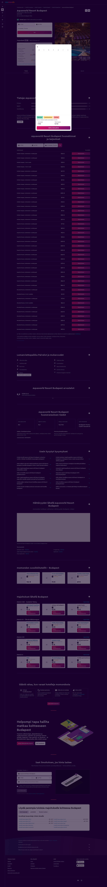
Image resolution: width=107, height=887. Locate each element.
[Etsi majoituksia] (2, 9)
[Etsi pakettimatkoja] (2, 15)
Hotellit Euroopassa (31, 7)
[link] (35, 613)
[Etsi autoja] (2, 12)
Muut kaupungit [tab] (26, 812)
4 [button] (69, 37)
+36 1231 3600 (23, 17)
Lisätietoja (80, 333)
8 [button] (47, 41)
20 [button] (41, 48)
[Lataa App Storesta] (62, 83)
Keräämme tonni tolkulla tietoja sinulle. (57, 847)
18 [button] (33, 48)
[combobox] (38, 774)
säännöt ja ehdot (35, 793)
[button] (2, 2)
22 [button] (47, 48)
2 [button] (62, 37)
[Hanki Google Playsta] (54, 83)
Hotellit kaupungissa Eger (62, 823)
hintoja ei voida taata (55, 840)
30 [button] (51, 51)
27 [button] (40, 51)
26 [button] (37, 51)
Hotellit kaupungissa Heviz (62, 819)
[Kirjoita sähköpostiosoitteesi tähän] (38, 782)
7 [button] (44, 41)
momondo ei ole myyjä (57, 845)
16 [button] (51, 44)
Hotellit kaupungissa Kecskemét (28, 827)
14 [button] (44, 44)
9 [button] (62, 41)
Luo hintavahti (83, 694)
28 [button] (44, 51)
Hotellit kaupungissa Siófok (27, 819)
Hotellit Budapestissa (58, 7)
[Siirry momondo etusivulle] (10, 2)
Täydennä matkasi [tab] (45, 812)
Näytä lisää (89, 602)
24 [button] (30, 51)
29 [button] (47, 51)
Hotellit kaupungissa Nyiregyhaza (63, 825)
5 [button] (37, 41)
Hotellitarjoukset (22, 7)
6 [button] (76, 37)
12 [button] (37, 44)
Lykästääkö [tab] (35, 812)
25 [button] (34, 51)
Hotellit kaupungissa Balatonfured (29, 823)
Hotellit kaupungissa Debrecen (28, 825)
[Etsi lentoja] (2, 6)
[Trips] (2, 19)
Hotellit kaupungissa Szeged (62, 821)
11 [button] (33, 44)
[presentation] (62, 83)
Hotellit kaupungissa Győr (27, 821)
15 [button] (47, 44)
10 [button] (30, 44)
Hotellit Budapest (49, 7)
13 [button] (40, 44)
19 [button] (37, 48)
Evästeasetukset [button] (23, 340)
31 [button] (30, 55)
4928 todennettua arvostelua (37, 19)
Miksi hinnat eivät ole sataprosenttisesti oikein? (57, 850)
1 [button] (47, 37)
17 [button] (30, 48)
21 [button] (44, 48)
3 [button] (30, 41)
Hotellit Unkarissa (40, 7)
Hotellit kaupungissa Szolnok (62, 827)
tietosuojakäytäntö (43, 793)
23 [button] (51, 48)
